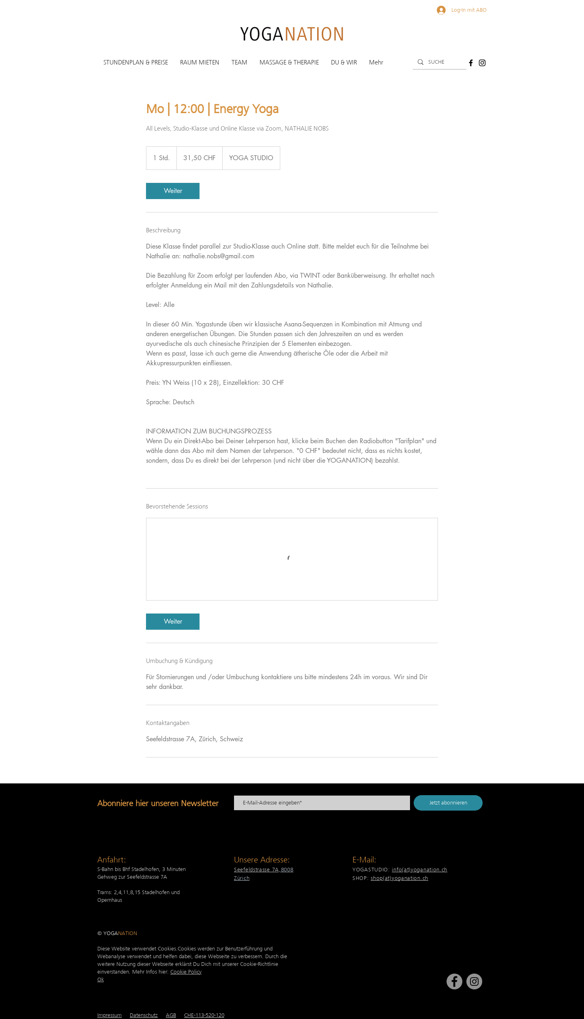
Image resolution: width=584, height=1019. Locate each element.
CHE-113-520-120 (204, 1015)
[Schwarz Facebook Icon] (470, 62)
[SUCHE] (438, 62)
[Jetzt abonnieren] (448, 803)
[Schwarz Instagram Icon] (482, 62)
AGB (171, 1015)
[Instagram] (474, 981)
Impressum (109, 1015)
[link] (173, 191)
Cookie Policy (186, 971)
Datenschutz (144, 1015)
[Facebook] (454, 981)
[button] (135, 62)
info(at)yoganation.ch (419, 869)
